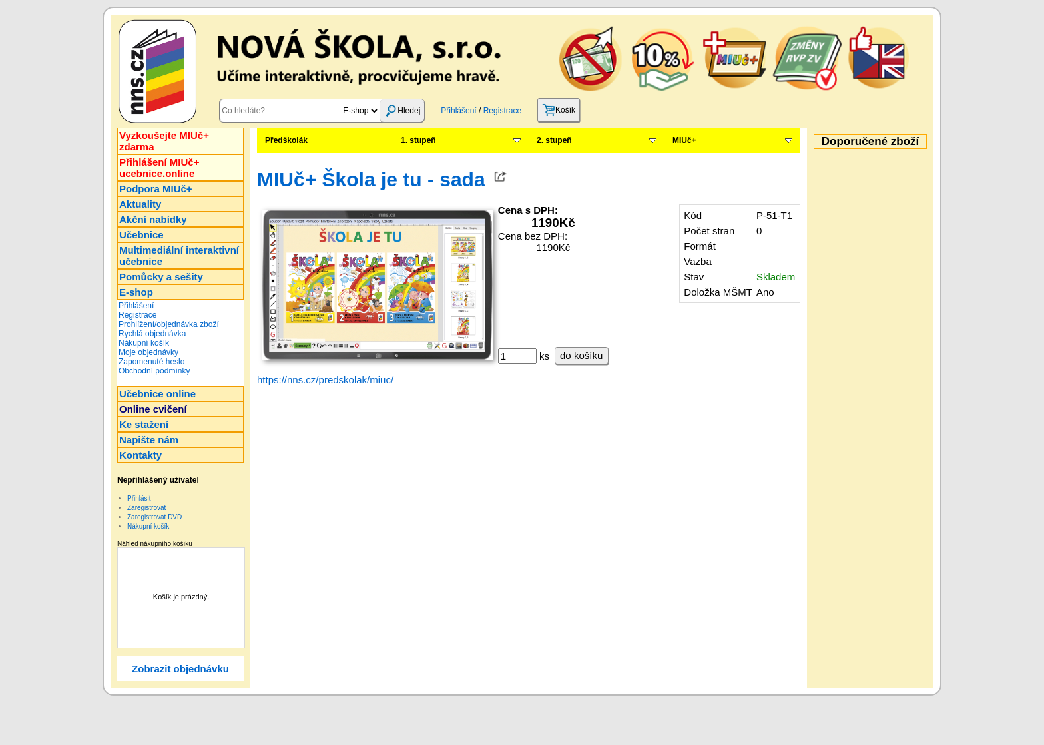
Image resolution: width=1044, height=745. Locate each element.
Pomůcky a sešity (161, 276)
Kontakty (140, 455)
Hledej (402, 110)
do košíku (581, 355)
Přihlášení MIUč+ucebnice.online (159, 167)
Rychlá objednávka (152, 333)
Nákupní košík (144, 343)
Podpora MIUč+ (155, 188)
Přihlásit (139, 498)
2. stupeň (554, 140)
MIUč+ (684, 140)
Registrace (502, 110)
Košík (558, 110)
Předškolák (286, 140)
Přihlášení (458, 110)
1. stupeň (418, 140)
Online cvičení (153, 409)
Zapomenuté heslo (151, 361)
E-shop (136, 292)
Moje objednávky (148, 352)
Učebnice (141, 234)
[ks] (517, 356)
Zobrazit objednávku (180, 668)
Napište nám (148, 439)
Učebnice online (157, 393)
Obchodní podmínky (154, 370)
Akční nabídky (153, 219)
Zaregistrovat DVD (154, 517)
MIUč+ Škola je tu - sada (371, 179)
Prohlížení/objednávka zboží (169, 324)
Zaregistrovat (146, 507)
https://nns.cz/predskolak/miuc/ (325, 379)
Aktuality (140, 204)
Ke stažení (143, 424)
